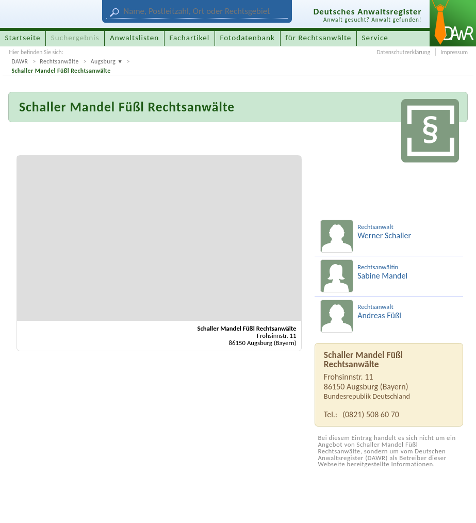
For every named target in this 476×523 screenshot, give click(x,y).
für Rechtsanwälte (318, 37)
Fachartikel (189, 37)
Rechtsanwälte (59, 61)
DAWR (19, 61)
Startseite (23, 37)
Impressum (454, 52)
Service (375, 37)
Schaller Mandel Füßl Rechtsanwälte (60, 70)
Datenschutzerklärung (403, 52)
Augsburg (103, 61)
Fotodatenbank (247, 37)
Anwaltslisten (134, 37)
